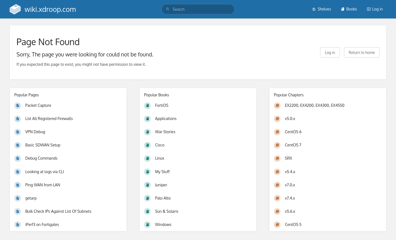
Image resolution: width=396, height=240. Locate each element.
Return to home (362, 52)
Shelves (321, 9)
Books (349, 9)
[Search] (168, 9)
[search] (198, 9)
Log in (375, 9)
